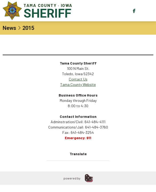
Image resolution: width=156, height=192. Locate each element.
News (9, 28)
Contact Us (78, 79)
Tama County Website (78, 84)
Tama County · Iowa (39, 10)
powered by (72, 178)
